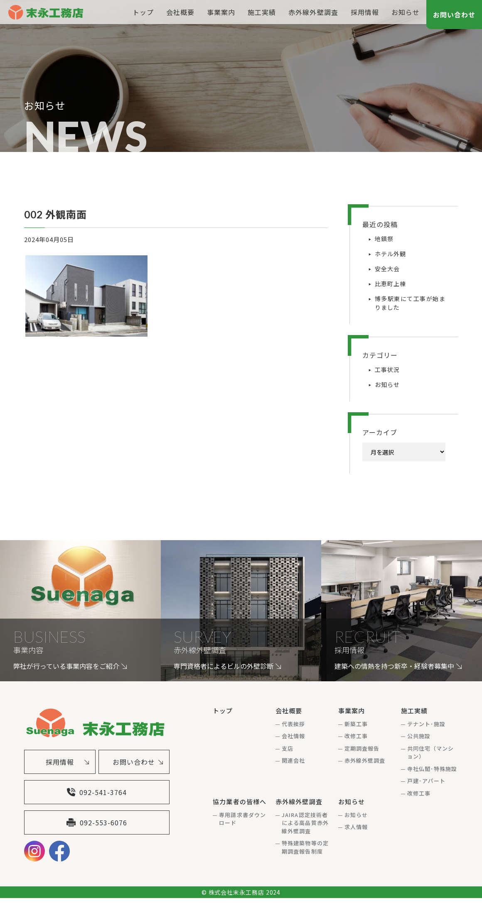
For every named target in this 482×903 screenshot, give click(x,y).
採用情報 (365, 12)
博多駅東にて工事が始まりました (410, 302)
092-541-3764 (97, 795)
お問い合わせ (454, 15)
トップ (143, 12)
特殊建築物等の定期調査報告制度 (305, 847)
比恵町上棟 (390, 283)
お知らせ (405, 12)
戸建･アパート (426, 781)
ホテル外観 (390, 254)
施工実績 (262, 12)
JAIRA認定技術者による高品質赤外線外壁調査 (305, 823)
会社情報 (293, 736)
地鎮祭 (384, 239)
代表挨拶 (293, 724)
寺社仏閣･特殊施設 (432, 769)
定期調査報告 (361, 748)
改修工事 (356, 736)
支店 (287, 748)
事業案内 (221, 12)
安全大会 (387, 268)
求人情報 (356, 827)
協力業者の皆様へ (239, 801)
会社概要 (180, 12)
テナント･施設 (426, 724)
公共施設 (418, 736)
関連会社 (293, 760)
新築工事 (356, 724)
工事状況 (387, 369)
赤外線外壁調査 (313, 12)
